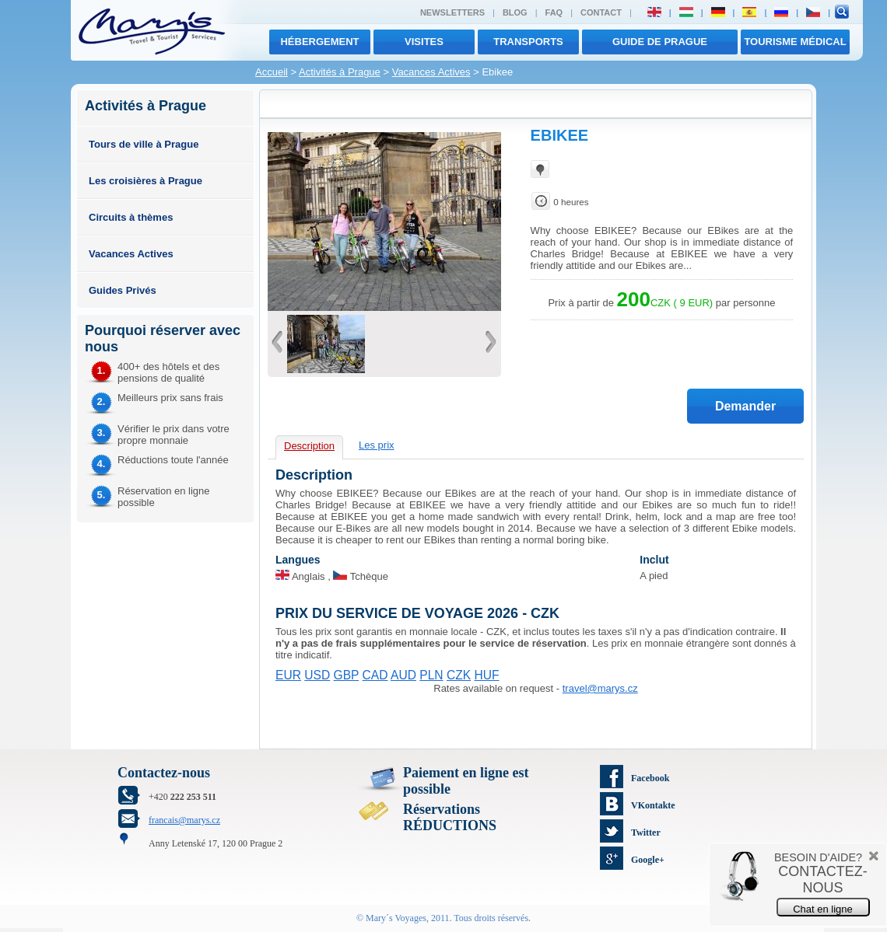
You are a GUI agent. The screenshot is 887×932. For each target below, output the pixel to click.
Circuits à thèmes (131, 217)
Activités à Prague (339, 72)
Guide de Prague (659, 41)
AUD (403, 675)
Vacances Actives (431, 72)
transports (528, 41)
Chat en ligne (823, 909)
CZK (459, 675)
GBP (346, 675)
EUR (288, 675)
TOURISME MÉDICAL (795, 41)
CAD (375, 675)
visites (424, 41)
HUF (486, 675)
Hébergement (319, 41)
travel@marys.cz (600, 688)
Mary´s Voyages (396, 918)
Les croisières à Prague (145, 181)
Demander (745, 406)
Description (309, 446)
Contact (601, 12)
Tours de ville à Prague (143, 144)
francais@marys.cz (184, 820)
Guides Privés (122, 290)
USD (317, 675)
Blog (515, 12)
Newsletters (452, 12)
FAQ (554, 12)
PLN (431, 675)
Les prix (376, 445)
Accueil (271, 72)
